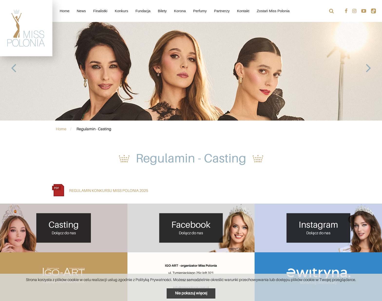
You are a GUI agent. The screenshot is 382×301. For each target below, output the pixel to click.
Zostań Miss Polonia (273, 11)
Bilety (162, 11)
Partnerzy (222, 11)
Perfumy (200, 11)
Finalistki (100, 11)
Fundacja (143, 11)
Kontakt (243, 11)
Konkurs (121, 11)
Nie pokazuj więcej (191, 293)
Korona (180, 11)
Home (64, 11)
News (81, 11)
